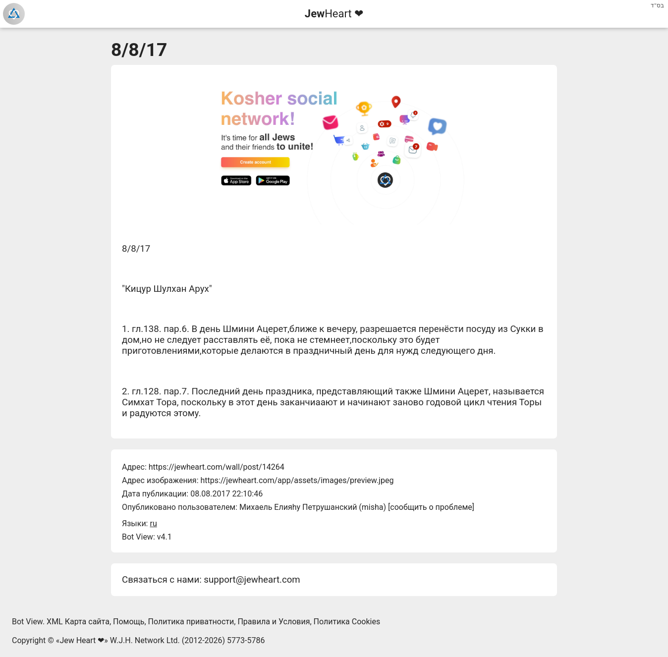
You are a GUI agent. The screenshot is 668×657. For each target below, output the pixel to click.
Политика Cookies (347, 621)
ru (153, 523)
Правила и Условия (273, 621)
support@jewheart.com (252, 579)
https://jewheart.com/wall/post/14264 (216, 467)
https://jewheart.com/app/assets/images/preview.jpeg (296, 480)
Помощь (128, 621)
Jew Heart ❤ (81, 640)
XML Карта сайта (78, 621)
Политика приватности (191, 621)
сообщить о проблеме (431, 507)
